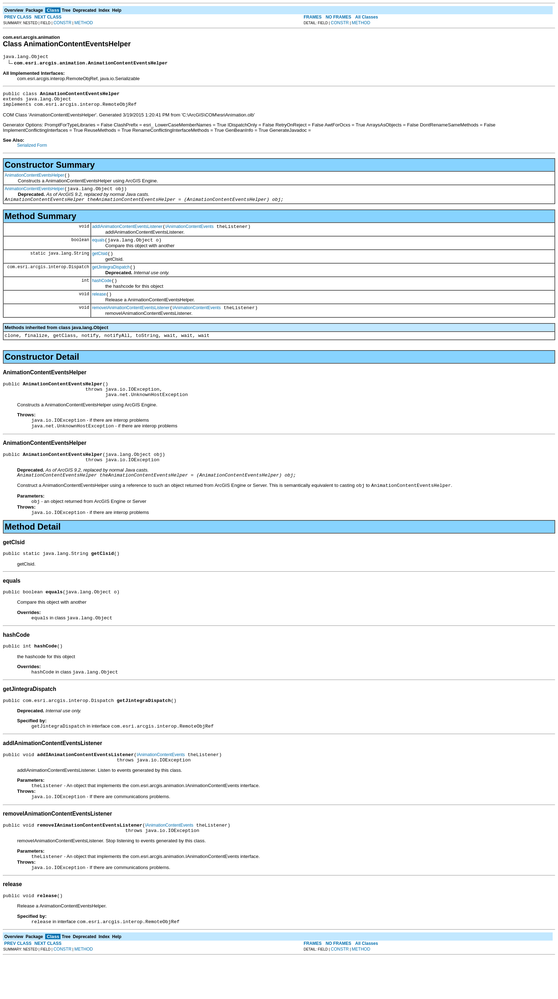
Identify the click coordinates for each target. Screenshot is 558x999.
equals (98, 249)
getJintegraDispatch (111, 278)
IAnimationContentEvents (189, 235)
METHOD (83, 22)
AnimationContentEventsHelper (34, 180)
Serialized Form (32, 149)
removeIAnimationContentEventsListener (131, 322)
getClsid (99, 264)
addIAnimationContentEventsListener (127, 235)
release (99, 308)
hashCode (102, 293)
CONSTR (62, 22)
